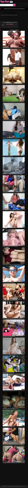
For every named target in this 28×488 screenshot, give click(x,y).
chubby (9, 26)
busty (15, 24)
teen (5, 24)
